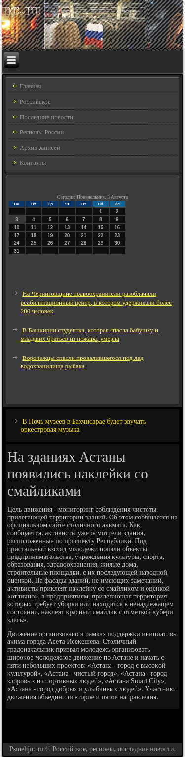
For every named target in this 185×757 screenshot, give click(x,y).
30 (117, 243)
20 (67, 235)
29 (100, 243)
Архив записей (40, 147)
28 (83, 243)
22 (100, 235)
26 (50, 243)
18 (33, 235)
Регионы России (42, 132)
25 (33, 243)
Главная (30, 86)
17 (16, 235)
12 (50, 227)
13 (67, 227)
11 (33, 227)
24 (16, 243)
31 (16, 251)
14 (83, 227)
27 (67, 243)
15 (100, 227)
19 (50, 235)
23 (117, 235)
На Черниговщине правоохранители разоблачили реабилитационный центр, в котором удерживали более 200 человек (96, 302)
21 (83, 235)
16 (117, 227)
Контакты (33, 162)
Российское (35, 101)
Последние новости (46, 116)
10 (16, 227)
